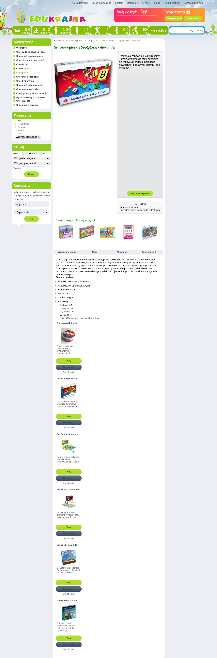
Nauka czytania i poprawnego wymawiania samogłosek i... (65, 349)
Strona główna (60, 40)
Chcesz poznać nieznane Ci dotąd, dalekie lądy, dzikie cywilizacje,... (66, 627)
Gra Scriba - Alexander (68, 489)
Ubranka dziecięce (101, 3)
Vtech (20, 133)
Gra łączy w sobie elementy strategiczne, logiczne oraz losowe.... (68, 514)
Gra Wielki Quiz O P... (67, 545)
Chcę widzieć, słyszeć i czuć (31, 52)
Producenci (22, 115)
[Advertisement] (140, 130)
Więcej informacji (67, 252)
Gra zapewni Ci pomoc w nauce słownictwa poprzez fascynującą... (68, 403)
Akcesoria (122, 252)
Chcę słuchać (23, 101)
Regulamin (132, 3)
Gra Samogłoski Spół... (68, 378)
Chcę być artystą (25, 81)
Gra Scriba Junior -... (67, 434)
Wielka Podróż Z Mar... (68, 600)
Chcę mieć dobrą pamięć (29, 85)
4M (19, 120)
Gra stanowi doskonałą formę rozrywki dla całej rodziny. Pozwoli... (68, 570)
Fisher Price (23, 124)
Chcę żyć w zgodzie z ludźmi (31, 93)
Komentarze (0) (149, 252)
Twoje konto (192, 18)
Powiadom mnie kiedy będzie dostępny (139, 210)
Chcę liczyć (22, 64)
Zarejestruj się (174, 18)
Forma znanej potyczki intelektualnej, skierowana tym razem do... (68, 460)
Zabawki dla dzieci (193, 3)
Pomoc (156, 3)
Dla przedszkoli (172, 3)
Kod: (136, 204)
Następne (162, 232)
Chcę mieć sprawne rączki (29, 56)
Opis (94, 252)
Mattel (20, 130)
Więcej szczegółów (140, 193)
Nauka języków (80, 3)
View (69, 361)
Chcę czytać (22, 68)
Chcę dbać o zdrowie (27, 105)
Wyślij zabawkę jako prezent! (31, 97)
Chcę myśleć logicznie (27, 77)
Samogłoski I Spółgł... (68, 323)
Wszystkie (21, 48)
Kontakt (119, 3)
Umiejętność (23, 42)
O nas (145, 3)
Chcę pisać (22, 72)
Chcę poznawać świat (27, 89)
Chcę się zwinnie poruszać (30, 60)
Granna (21, 127)
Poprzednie (54, 232)
